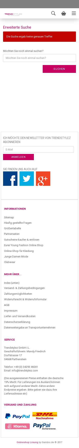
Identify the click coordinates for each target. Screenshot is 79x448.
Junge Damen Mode (16, 256)
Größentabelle (12, 228)
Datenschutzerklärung (17, 321)
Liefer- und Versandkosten (19, 316)
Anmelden (18, 157)
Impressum (10, 310)
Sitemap (9, 217)
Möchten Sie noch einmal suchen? (23, 50)
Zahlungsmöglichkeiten (18, 293)
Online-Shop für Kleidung (19, 251)
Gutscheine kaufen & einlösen (21, 239)
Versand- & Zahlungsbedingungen (24, 288)
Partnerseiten (11, 233)
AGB (6, 305)
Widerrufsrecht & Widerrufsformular (25, 299)
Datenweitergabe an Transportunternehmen (29, 327)
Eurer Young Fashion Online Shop (23, 245)
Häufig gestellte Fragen (18, 222)
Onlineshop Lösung (27, 442)
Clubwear (9, 262)
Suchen (59, 68)
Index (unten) (11, 282)
